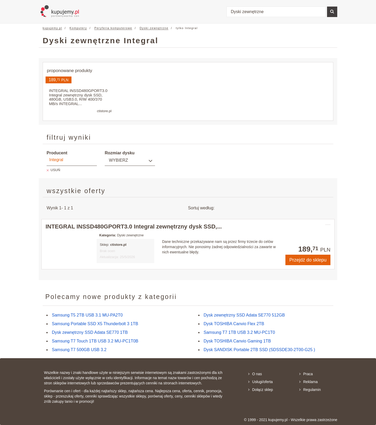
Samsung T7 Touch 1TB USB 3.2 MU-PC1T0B (95, 341)
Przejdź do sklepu (308, 260)
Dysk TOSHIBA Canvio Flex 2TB (234, 324)
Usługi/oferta (260, 382)
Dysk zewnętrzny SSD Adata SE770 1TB (90, 332)
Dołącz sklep (260, 390)
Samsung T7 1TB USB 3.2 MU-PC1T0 (239, 332)
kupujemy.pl (52, 28)
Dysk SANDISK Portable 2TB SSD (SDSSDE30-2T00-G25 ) (259, 349)
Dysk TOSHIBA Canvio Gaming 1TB (237, 341)
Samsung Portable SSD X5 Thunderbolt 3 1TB (95, 324)
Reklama (308, 382)
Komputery (78, 28)
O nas (255, 374)
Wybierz (118, 160)
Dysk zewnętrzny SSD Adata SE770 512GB (244, 315)
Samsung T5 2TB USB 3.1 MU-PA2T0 (87, 315)
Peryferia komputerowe (113, 28)
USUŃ (55, 170)
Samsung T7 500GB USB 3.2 (79, 349)
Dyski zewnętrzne (154, 28)
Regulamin (310, 390)
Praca (306, 374)
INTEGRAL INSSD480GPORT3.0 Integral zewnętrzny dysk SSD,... (134, 226)
